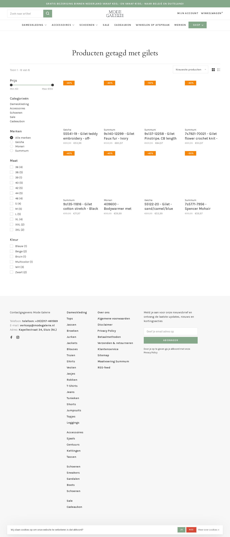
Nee (191, 529)
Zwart (21, 272)
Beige (21, 251)
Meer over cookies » (208, 529)
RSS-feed (104, 367)
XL (19, 219)
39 (18, 177)
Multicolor (24, 261)
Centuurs (73, 444)
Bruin (20, 256)
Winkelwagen (212, 13)
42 (19, 188)
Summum (22, 150)
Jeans (71, 392)
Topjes (71, 416)
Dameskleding (32, 24)
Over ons (104, 312)
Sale (106, 24)
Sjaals (71, 438)
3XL (19, 229)
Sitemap (103, 355)
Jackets (72, 343)
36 (19, 167)
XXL (19, 224)
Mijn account (187, 13)
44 (19, 193)
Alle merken (23, 137)
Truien (71, 355)
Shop (198, 24)
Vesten (71, 367)
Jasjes (71, 373)
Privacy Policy (107, 330)
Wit (19, 267)
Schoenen (87, 24)
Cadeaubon (122, 24)
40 (19, 182)
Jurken (71, 337)
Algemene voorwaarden (114, 318)
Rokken (72, 379)
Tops (70, 318)
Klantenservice (108, 349)
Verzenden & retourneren (115, 343)
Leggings (73, 422)
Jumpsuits (74, 410)
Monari (19, 146)
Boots (71, 485)
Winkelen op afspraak (153, 24)
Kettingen (73, 450)
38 (19, 172)
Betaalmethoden (109, 337)
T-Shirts (72, 386)
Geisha (19, 142)
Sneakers (73, 472)
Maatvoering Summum (113, 361)
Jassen (71, 324)
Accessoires (61, 24)
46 (19, 198)
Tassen (71, 456)
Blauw (21, 246)
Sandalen (73, 478)
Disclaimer (105, 324)
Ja (181, 529)
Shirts (71, 361)
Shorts (71, 404)
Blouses (72, 349)
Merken (180, 24)
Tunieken (73, 398)
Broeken (72, 330)
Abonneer (170, 340)
